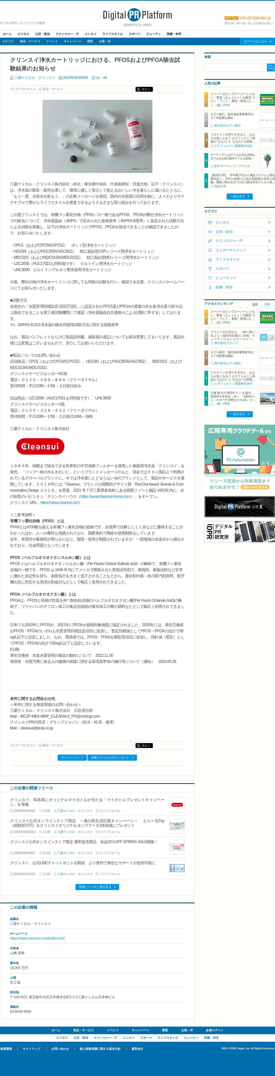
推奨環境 (6, 1049)
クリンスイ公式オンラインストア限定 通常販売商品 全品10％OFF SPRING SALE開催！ (84, 842)
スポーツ (134, 34)
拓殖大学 (220, 186)
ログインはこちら (255, 41)
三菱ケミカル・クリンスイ (34, 77)
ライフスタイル (112, 34)
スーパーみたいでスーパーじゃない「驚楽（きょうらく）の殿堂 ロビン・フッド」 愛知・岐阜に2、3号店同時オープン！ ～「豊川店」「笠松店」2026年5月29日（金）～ (233, 101)
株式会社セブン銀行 (227, 125)
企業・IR (105, 41)
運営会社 (137, 1049)
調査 (90, 41)
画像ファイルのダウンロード (110, 757)
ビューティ (153, 34)
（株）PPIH (222, 105)
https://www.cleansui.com (59, 502)
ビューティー (226, 278)
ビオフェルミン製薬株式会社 (233, 145)
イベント (52, 41)
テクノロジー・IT (67, 34)
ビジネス (23, 34)
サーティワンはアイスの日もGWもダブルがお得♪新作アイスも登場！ (233, 156)
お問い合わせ (60, 1049)
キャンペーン (72, 41)
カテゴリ (8, 41)
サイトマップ (31, 1049)
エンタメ (90, 34)
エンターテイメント (231, 250)
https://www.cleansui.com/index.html (37, 938)
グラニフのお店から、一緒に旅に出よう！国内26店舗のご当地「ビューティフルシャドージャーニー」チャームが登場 (233, 337)
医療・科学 (174, 34)
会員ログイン (214, 1030)
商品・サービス (30, 41)
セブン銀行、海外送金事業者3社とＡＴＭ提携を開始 (233, 116)
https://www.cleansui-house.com (106, 496)
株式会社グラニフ (226, 343)
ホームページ (70, 757)
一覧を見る (237, 196)
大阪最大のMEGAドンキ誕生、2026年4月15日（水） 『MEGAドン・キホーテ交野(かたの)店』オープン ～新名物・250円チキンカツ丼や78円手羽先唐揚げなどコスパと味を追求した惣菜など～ (233, 401)
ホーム (7, 34)
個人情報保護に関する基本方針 (100, 1049)
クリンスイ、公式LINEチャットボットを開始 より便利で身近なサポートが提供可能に (82, 863)
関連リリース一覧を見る (95, 887)
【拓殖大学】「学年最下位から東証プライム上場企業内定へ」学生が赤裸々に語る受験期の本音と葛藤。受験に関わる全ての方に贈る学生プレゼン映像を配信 (243, 180)
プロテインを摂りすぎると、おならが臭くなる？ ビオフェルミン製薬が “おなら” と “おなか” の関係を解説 (233, 140)
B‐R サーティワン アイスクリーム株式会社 (242, 166)
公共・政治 (42, 34)
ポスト (146, 89)
